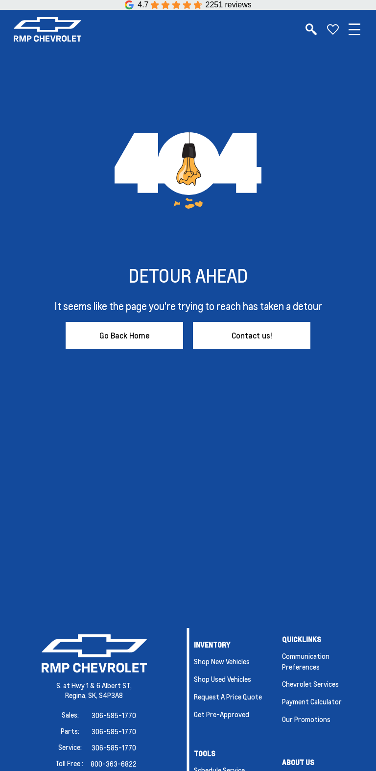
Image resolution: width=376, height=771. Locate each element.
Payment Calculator (312, 701)
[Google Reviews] (188, 5)
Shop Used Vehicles (222, 679)
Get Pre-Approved (221, 714)
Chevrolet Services (310, 683)
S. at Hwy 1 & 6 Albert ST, (94, 685)
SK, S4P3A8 (105, 695)
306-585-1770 (114, 715)
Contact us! (252, 335)
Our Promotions (306, 719)
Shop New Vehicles (222, 661)
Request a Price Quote (228, 696)
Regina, (76, 695)
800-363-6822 (114, 763)
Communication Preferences (305, 661)
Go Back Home (124, 335)
